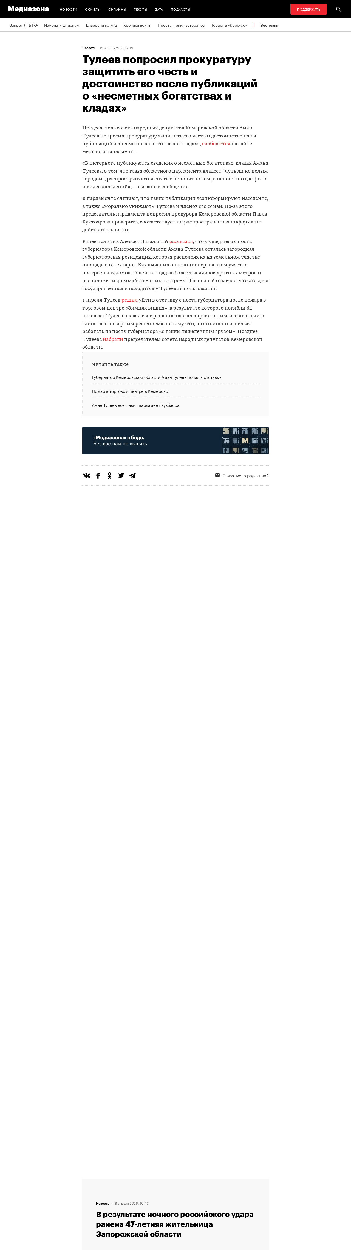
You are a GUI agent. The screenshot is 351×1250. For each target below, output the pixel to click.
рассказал (181, 241)
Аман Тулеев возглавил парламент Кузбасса (135, 404)
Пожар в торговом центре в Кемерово (130, 390)
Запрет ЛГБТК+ (24, 25)
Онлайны (117, 9)
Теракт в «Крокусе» (229, 25)
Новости (68, 9)
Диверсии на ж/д (101, 25)
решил (129, 300)
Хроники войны (137, 25)
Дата (159, 9)
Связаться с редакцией (242, 475)
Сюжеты (93, 9)
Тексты (140, 9)
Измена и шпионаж (61, 25)
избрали (113, 339)
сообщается (216, 144)
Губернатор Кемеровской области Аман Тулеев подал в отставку (156, 377)
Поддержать (308, 9)
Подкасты (180, 9)
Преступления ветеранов (181, 25)
